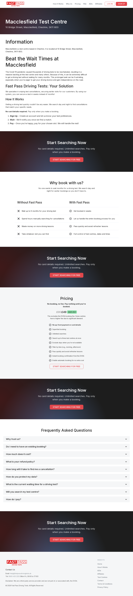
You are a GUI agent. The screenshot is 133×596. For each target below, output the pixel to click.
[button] (66, 439)
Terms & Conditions (104, 584)
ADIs (91, 4)
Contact (100, 580)
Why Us (69, 4)
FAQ (84, 4)
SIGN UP (121, 4)
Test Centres (102, 577)
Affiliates (98, 4)
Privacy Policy (102, 587)
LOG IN (110, 4)
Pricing (77, 4)
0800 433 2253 (14, 576)
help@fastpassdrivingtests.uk (20, 573)
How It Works (58, 4)
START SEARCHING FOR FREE (66, 159)
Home (99, 564)
